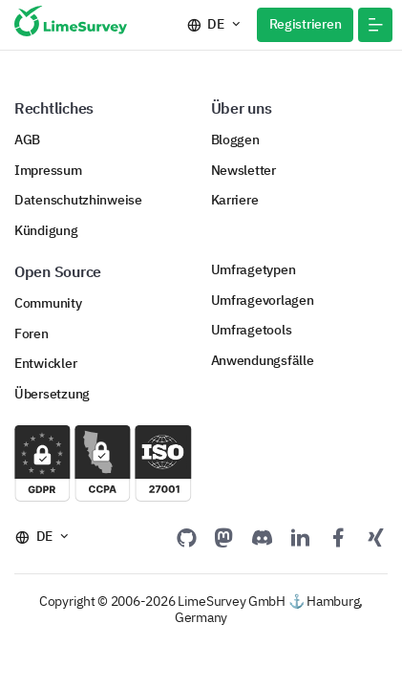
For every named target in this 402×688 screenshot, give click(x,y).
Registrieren (305, 23)
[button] (375, 25)
